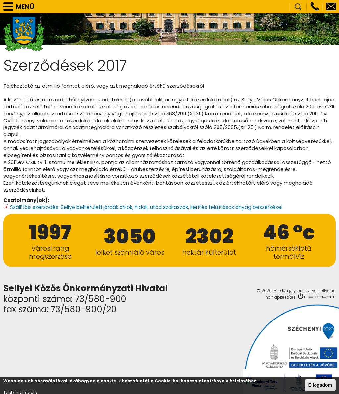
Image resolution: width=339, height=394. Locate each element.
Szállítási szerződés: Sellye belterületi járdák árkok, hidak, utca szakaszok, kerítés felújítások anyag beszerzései (146, 207)
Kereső (298, 6)
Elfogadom (320, 385)
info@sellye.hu (331, 6)
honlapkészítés (281, 297)
